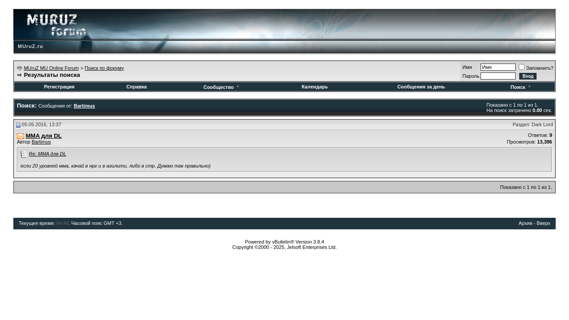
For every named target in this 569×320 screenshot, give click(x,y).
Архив (526, 223)
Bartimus (41, 141)
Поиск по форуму (104, 68)
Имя (467, 67)
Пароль (470, 76)
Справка (136, 86)
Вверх (543, 223)
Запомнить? (536, 68)
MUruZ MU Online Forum (51, 68)
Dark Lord (542, 124)
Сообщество (222, 87)
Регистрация (59, 86)
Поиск (521, 87)
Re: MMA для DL (47, 153)
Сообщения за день (421, 86)
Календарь (315, 86)
